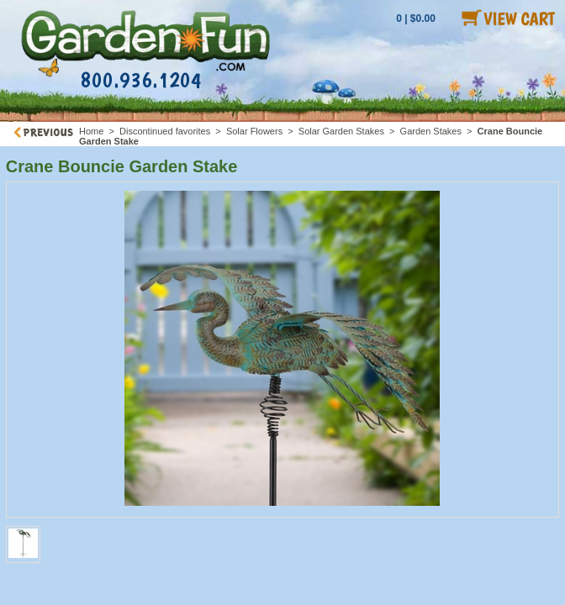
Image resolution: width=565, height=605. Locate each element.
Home (91, 131)
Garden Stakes (431, 131)
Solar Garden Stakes (341, 131)
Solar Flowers (254, 131)
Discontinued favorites (164, 131)
